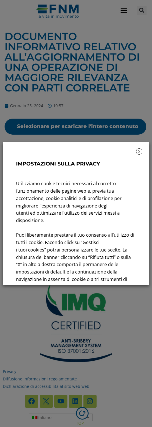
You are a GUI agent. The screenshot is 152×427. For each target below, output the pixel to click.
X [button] (139, 151)
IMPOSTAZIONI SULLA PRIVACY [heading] (58, 164)
